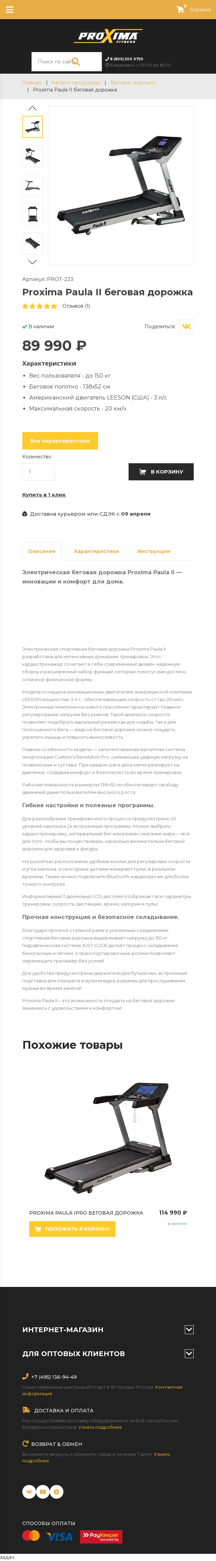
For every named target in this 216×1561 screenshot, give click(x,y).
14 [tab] (164, 1262)
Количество (36, 457)
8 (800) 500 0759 (126, 59)
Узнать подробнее (100, 1427)
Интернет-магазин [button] (108, 1329)
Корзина (191, 9)
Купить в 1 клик (44, 494)
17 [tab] (102, 1271)
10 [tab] (123, 1262)
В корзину (161, 471)
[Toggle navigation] (9, 9)
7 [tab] (92, 1262)
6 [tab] (82, 1262)
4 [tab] (61, 1262)
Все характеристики (60, 441)
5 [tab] (72, 1262)
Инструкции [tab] (153, 551)
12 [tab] (144, 1262)
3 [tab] (51, 1262)
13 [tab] (154, 1262)
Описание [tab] (42, 551)
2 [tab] (41, 1262)
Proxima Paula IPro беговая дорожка (120, 1213)
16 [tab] (185, 1262)
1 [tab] (30, 1262)
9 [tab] (113, 1262)
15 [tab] (174, 1262)
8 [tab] (102, 1262)
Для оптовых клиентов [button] (108, 1353)
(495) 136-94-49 (57, 1377)
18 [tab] (113, 1271)
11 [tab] (133, 1262)
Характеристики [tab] (96, 551)
